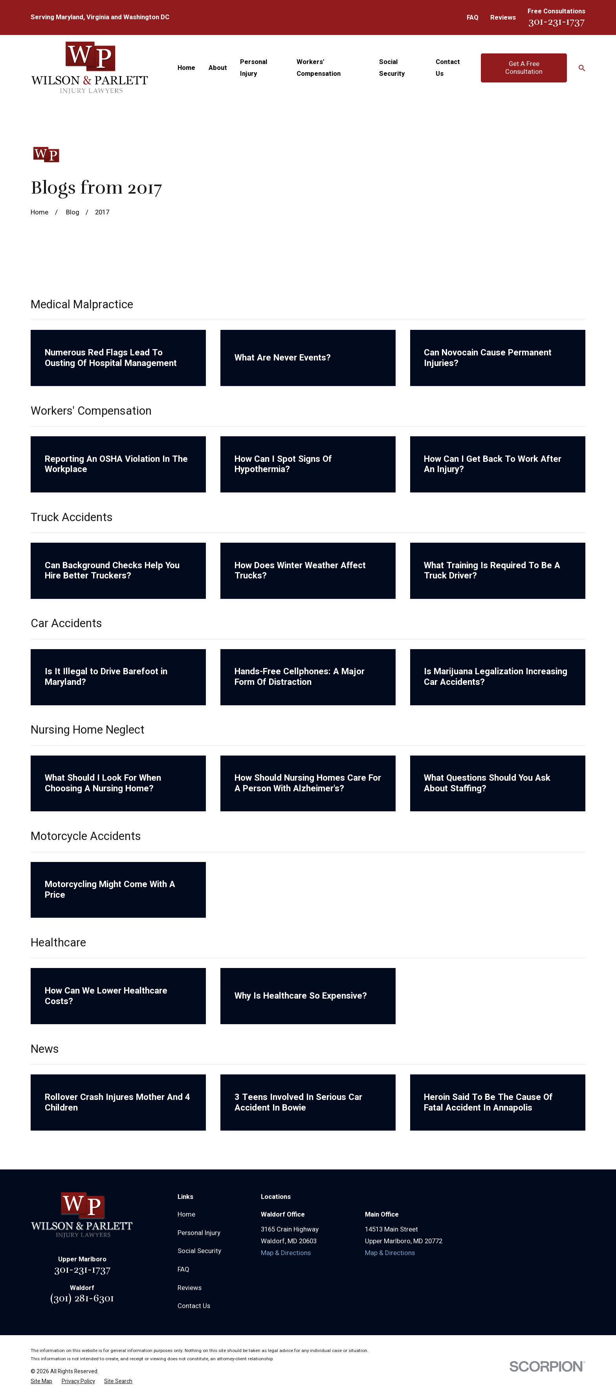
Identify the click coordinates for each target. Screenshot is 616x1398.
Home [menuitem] (186, 68)
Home (186, 1214)
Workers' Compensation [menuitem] (319, 68)
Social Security (199, 1251)
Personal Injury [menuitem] (253, 68)
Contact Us (194, 1306)
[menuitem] (41, 1381)
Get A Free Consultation (524, 68)
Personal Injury (199, 1233)
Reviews (503, 17)
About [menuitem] (218, 68)
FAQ (472, 17)
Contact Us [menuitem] (448, 68)
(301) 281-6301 (82, 1298)
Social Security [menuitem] (392, 68)
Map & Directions (286, 1253)
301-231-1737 (556, 21)
